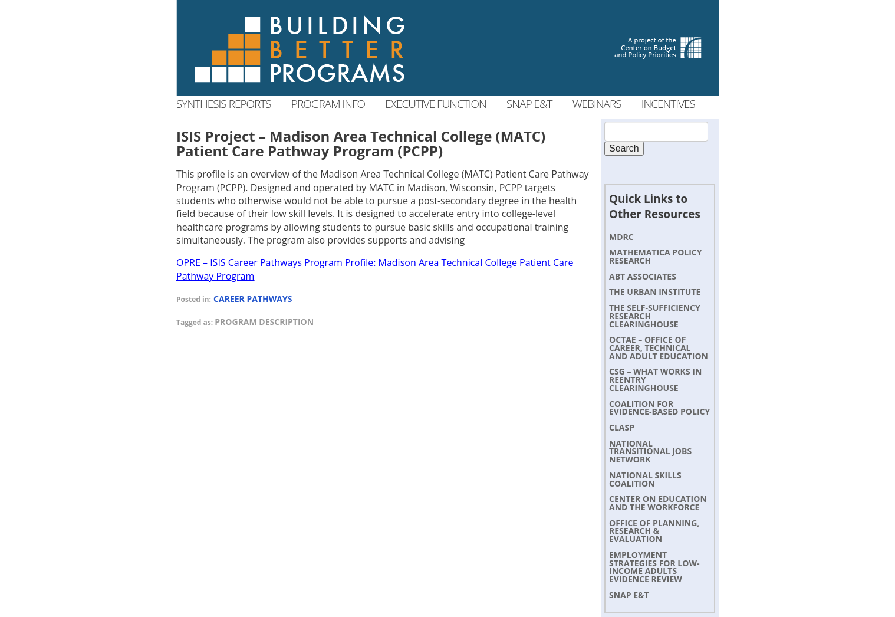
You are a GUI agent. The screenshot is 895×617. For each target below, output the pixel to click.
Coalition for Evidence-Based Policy (659, 408)
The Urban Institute (654, 291)
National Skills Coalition (645, 479)
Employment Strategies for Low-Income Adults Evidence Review (654, 567)
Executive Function (435, 103)
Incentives (668, 103)
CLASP (621, 427)
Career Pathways (252, 298)
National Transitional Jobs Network (650, 451)
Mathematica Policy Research (655, 256)
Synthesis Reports (223, 103)
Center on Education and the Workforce (658, 503)
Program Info (328, 103)
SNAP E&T (629, 594)
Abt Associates (642, 276)
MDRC (621, 236)
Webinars (596, 103)
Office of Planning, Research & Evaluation (654, 531)
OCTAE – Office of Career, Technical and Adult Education (658, 348)
